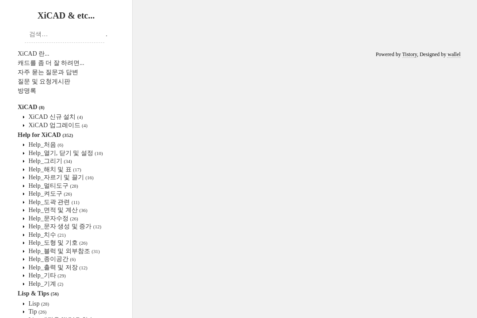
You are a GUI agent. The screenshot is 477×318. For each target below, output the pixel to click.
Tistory (409, 54)
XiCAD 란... (34, 53)
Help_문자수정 (52, 218)
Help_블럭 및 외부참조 (63, 251)
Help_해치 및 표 (54, 169)
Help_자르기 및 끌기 (60, 177)
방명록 (27, 90)
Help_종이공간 (51, 259)
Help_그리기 (49, 161)
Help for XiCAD (45, 135)
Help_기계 (45, 283)
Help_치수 (46, 234)
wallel (453, 54)
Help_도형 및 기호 (57, 242)
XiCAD (31, 107)
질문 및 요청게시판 (44, 81)
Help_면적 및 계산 (57, 210)
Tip (36, 311)
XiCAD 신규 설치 (55, 117)
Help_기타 (46, 275)
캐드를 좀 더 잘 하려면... (51, 63)
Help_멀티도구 (52, 185)
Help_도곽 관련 (53, 202)
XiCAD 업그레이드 (57, 125)
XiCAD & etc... (66, 15)
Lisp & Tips (38, 293)
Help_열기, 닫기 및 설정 (65, 153)
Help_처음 (45, 144)
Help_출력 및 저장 (57, 267)
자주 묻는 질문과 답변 (48, 72)
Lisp (38, 303)
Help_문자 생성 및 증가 (64, 226)
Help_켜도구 (49, 193)
